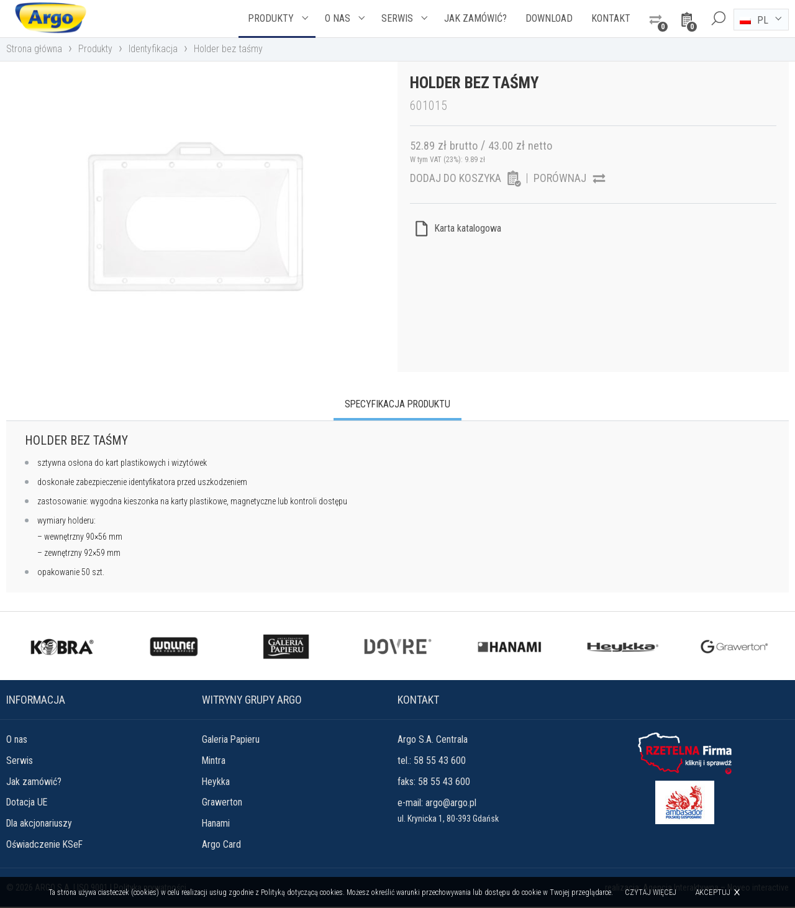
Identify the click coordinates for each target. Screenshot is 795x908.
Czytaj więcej (651, 892)
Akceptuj (713, 892)
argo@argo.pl (450, 803)
